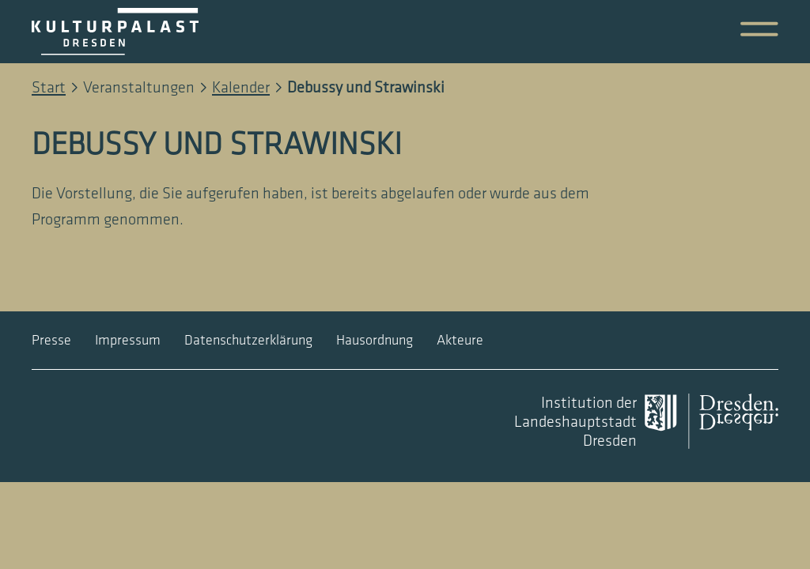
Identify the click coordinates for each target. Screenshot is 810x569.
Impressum (128, 340)
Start (49, 87)
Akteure (460, 340)
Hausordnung (374, 340)
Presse (51, 340)
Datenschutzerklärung (248, 340)
